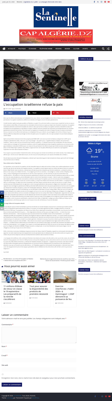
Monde (67, 49)
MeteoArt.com (97, 192)
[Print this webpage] (2, 209)
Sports (85, 49)
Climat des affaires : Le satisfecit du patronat (90, 127)
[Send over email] (2, 205)
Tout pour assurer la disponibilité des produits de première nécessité (38, 290)
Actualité (11, 49)
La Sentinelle (17, 109)
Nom (4, 346)
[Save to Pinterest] (63, 113)
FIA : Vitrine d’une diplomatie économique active (91, 122)
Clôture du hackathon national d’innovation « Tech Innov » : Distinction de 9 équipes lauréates (92, 261)
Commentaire (7, 324)
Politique (22, 49)
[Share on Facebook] (15, 113)
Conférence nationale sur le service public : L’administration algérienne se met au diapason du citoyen (94, 131)
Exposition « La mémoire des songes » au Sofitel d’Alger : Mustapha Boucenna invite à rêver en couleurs (94, 242)
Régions (59, 49)
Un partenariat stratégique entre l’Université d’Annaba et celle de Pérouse (93, 256)
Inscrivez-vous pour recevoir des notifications (90, 229)
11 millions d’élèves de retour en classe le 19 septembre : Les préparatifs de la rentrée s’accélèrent (13, 293)
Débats (93, 49)
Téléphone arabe (45, 49)
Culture (76, 49)
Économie (32, 49)
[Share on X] (39, 113)
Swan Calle (81, 251)
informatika (81, 260)
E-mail (4, 355)
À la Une (6, 100)
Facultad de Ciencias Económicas (87, 246)
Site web (5, 365)
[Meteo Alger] (94, 179)
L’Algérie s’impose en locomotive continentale (90, 125)
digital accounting (83, 255)
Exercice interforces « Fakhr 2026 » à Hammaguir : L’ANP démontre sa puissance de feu (64, 293)
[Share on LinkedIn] (2, 201)
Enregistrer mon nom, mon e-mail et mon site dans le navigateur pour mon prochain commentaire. (38, 378)
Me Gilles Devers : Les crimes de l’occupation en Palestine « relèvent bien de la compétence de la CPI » (17, 259)
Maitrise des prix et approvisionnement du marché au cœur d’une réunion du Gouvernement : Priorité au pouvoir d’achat (58, 259)
